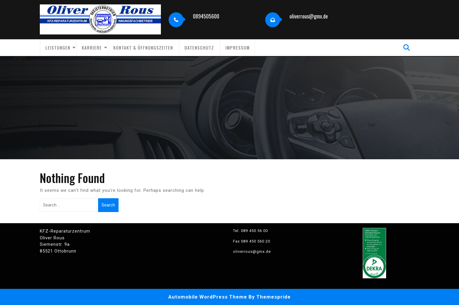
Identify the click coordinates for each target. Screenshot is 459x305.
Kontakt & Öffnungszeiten (143, 47)
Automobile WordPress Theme (207, 297)
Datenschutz (199, 47)
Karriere (92, 47)
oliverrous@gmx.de (309, 16)
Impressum (237, 47)
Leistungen (57, 47)
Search (108, 205)
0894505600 (206, 16)
